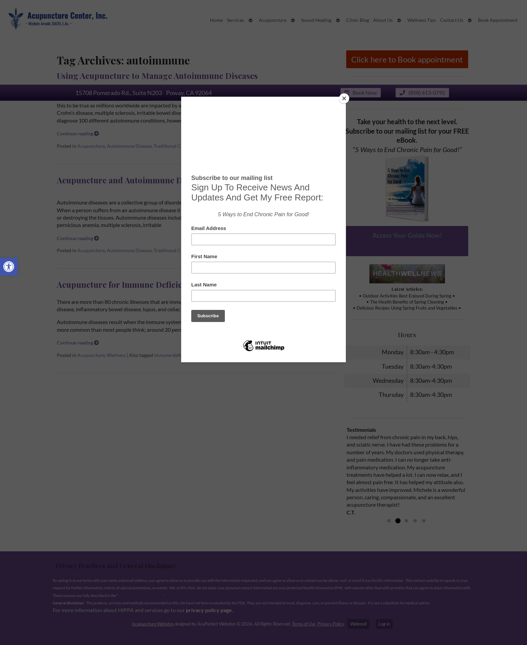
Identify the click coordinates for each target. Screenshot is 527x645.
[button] (8, 266)
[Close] (344, 98)
